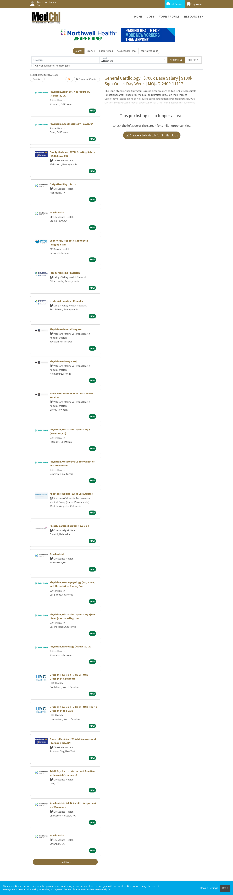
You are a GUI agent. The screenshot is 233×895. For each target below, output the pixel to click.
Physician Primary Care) (64, 361)
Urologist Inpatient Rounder (66, 301)
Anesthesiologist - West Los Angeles (71, 493)
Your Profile (169, 16)
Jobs (151, 16)
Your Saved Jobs (149, 50)
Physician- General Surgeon (66, 329)
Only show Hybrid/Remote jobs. (52, 65)
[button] (193, 60)
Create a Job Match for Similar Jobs (152, 135)
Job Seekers (174, 4)
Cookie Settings (209, 888)
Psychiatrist (57, 212)
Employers (194, 4)
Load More (65, 862)
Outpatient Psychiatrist (64, 184)
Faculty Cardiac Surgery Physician (69, 525)
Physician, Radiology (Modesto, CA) (71, 646)
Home (138, 16)
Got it (225, 888)
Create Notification (86, 79)
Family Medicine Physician (65, 272)
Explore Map (106, 50)
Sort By (36, 79)
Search (78, 50)
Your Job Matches (127, 50)
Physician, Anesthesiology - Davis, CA (71, 123)
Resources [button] (192, 16)
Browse (91, 50)
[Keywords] (65, 60)
